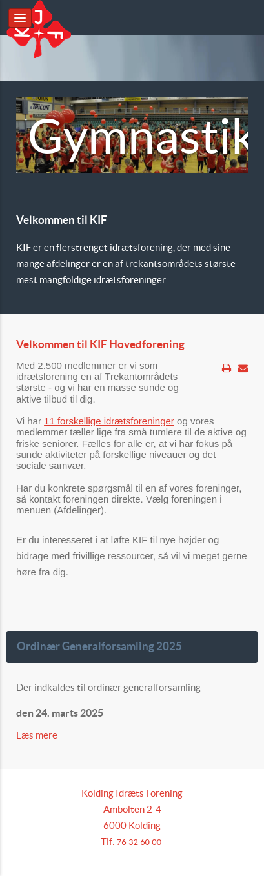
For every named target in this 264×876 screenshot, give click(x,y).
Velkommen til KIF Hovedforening (100, 344)
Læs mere (37, 735)
